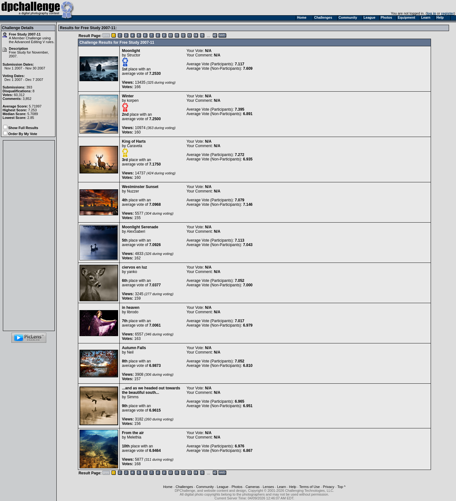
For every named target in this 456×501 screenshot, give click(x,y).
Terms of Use (309, 487)
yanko (132, 272)
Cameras (252, 487)
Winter (128, 96)
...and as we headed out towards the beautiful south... (151, 390)
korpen (133, 100)
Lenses (268, 487)
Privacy (328, 487)
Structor (133, 55)
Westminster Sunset (140, 187)
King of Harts (134, 141)
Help (292, 487)
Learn (281, 487)
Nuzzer (133, 191)
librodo (132, 312)
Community (205, 487)
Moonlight (131, 51)
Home (167, 487)
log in (431, 13)
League (223, 487)
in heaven (130, 307)
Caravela (134, 146)
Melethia (134, 437)
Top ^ (341, 487)
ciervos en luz (134, 267)
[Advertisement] (28, 235)
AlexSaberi (136, 231)
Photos (236, 487)
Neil (130, 352)
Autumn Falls (134, 348)
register (447, 13)
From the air (133, 433)
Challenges (184, 487)
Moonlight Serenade (140, 227)
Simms (133, 397)
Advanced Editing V (30, 42)
